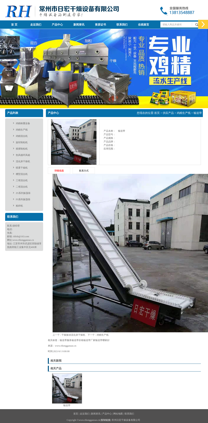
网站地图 (118, 413)
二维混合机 (22, 186)
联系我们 (122, 24)
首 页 (14, 24)
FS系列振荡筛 (23, 199)
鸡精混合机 (22, 136)
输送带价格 (77, 340)
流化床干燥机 (23, 161)
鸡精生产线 (22, 129)
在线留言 (143, 24)
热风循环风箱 (23, 155)
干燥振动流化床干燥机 (73, 334)
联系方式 (84, 170)
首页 (157, 112)
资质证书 (100, 24)
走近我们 (35, 24)
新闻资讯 (78, 24)
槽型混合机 (22, 174)
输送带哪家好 (102, 340)
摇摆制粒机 (22, 148)
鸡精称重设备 (23, 123)
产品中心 (57, 24)
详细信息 (59, 170)
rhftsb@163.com (21, 236)
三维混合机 (22, 180)
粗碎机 (19, 205)
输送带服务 (66, 340)
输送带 (198, 112)
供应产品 (168, 112)
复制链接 (105, 420)
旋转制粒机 (22, 142)
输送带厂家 (89, 340)
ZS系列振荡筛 (23, 193)
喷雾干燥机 (22, 167)
